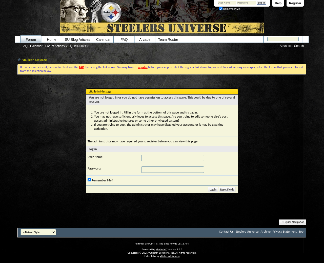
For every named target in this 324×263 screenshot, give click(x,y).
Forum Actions (55, 46)
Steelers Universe (246, 231)
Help (278, 3)
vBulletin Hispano (169, 256)
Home (51, 39)
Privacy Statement (285, 231)
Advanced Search (292, 46)
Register (295, 3)
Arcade (144, 39)
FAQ (25, 46)
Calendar (36, 46)
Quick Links (78, 46)
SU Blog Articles (77, 39)
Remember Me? (230, 9)
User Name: (95, 157)
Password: (94, 168)
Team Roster (168, 39)
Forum (31, 39)
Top (301, 231)
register (152, 141)
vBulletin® (161, 249)
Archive (265, 231)
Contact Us (226, 231)
